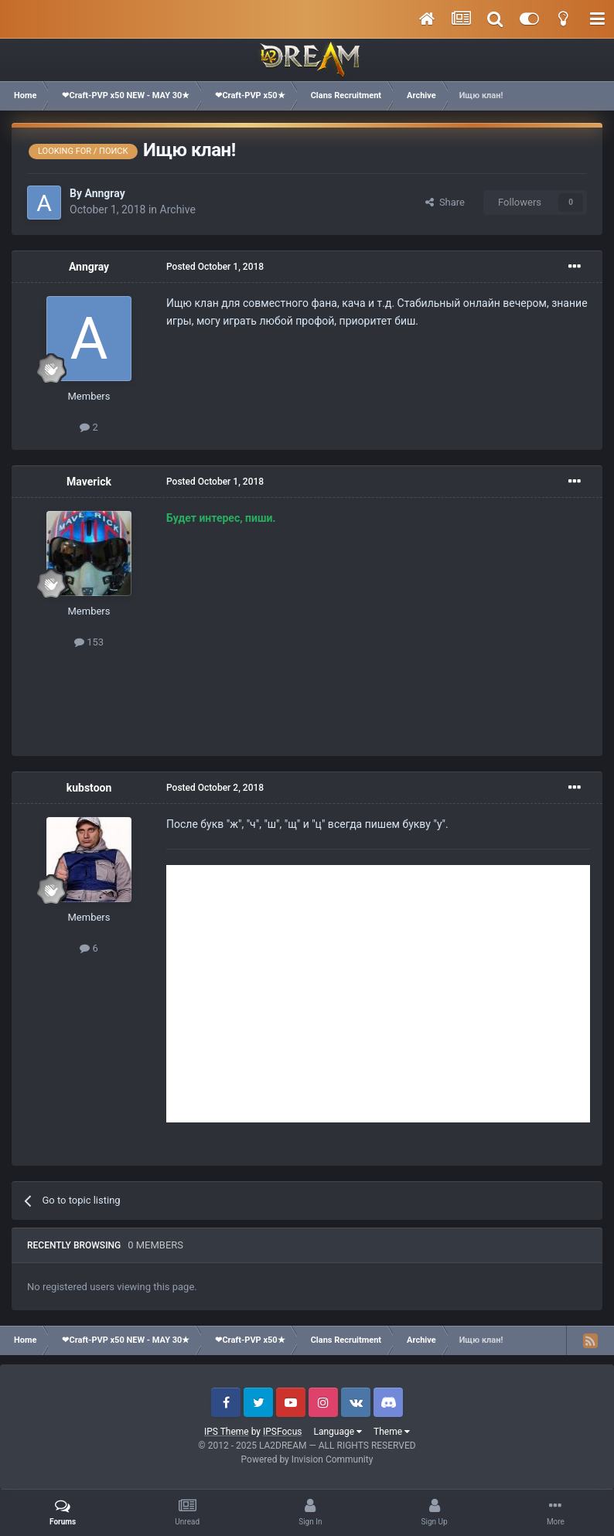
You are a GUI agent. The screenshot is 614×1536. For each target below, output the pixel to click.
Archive (178, 209)
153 (89, 642)
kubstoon (89, 788)
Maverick (89, 481)
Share (445, 202)
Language (337, 1431)
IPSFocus (282, 1431)
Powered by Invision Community (307, 1459)
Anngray (104, 193)
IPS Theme (226, 1431)
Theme (392, 1431)
